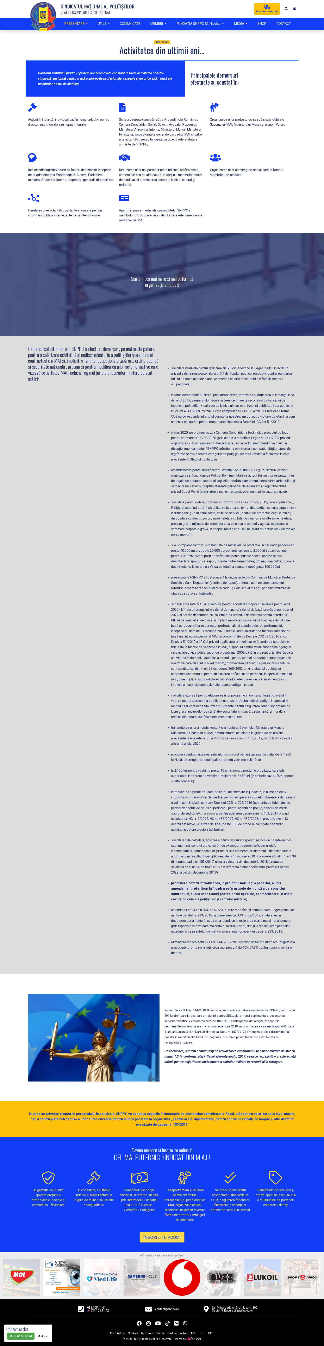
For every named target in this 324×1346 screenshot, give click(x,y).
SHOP (261, 24)
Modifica (43, 1336)
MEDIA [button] (239, 24)
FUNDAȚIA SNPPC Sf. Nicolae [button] (198, 24)
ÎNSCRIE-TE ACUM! (162, 1237)
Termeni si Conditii (152, 1333)
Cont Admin (118, 1333)
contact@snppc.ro (167, 1309)
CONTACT (283, 24)
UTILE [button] (102, 24)
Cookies (133, 1333)
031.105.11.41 (96, 1307)
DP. (210, 1333)
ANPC (194, 1333)
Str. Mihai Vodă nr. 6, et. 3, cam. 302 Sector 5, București (234, 1309)
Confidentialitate (177, 1333)
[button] (286, 9)
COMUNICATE (130, 24)
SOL (203, 1333)
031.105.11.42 (100, 1310)
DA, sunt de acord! (20, 1336)
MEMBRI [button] (157, 24)
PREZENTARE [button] (74, 24)
